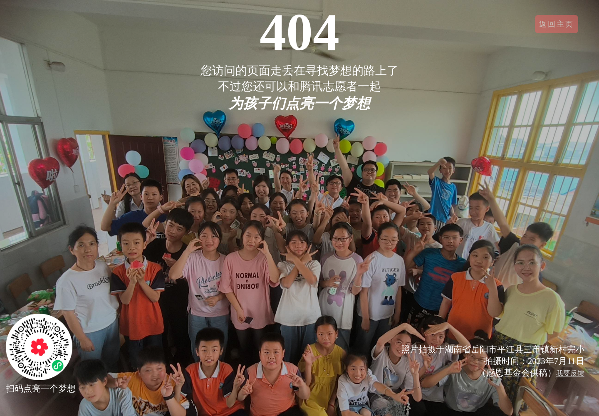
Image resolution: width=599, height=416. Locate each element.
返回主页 (556, 24)
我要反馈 (570, 373)
